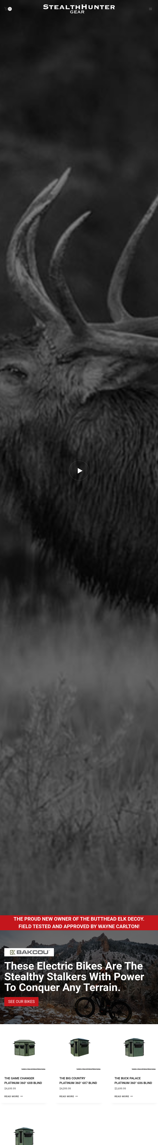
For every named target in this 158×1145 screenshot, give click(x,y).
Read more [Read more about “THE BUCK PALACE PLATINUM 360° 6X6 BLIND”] (123, 1096)
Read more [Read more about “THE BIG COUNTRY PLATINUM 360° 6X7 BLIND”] (68, 1096)
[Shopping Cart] (8, 9)
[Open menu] (150, 9)
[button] (79, 470)
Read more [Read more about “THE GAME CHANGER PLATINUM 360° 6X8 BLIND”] (13, 1096)
